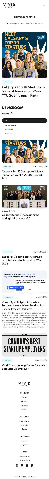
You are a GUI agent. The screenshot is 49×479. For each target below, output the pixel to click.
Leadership (24, 409)
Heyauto (24, 441)
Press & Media (24, 421)
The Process (24, 405)
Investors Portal (24, 460)
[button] (44, 5)
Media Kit (24, 425)
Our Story (24, 401)
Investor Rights (24, 456)
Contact (24, 429)
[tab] (24, 120)
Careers (24, 397)
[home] (9, 5)
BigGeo (24, 445)
